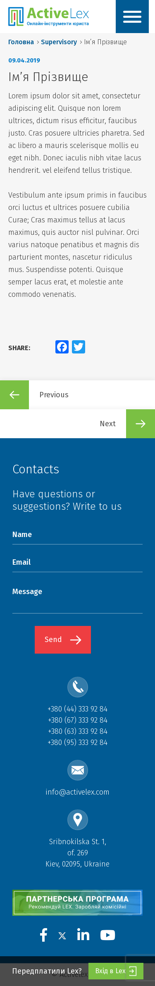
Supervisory (59, 42)
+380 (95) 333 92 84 (77, 742)
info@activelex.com (77, 792)
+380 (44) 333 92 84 (77, 709)
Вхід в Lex (116, 971)
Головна (21, 42)
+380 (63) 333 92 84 (77, 731)
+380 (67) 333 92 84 (77, 720)
